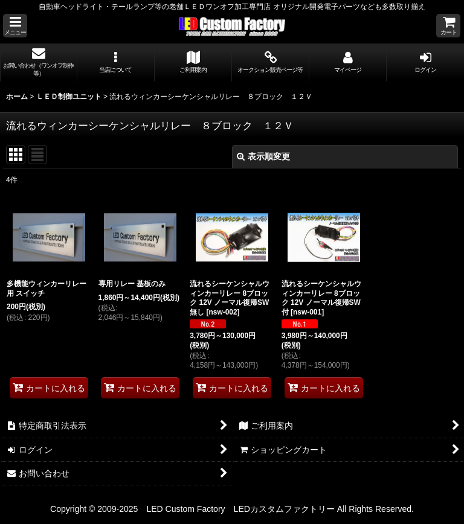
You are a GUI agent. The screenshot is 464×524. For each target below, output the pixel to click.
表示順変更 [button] (263, 156)
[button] (15, 25)
